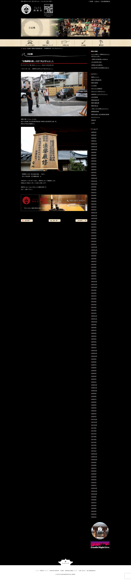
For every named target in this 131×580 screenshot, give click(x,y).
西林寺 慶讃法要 (95, 102)
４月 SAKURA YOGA (96, 62)
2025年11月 (94, 146)
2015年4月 (93, 511)
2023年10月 (94, 218)
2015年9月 (93, 496)
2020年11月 (94, 318)
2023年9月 (93, 221)
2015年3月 (93, 514)
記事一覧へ (54, 220)
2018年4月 (93, 407)
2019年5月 (93, 370)
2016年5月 (93, 474)
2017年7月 (93, 433)
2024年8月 (93, 189)
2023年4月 (93, 235)
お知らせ (97, 1)
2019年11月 (94, 353)
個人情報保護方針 (105, 1)
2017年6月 (93, 436)
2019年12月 (94, 350)
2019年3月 (93, 376)
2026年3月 (93, 135)
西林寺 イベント (36, 65)
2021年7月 (93, 295)
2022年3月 (93, 273)
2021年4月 (93, 304)
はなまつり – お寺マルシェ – (98, 91)
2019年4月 (93, 373)
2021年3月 (93, 307)
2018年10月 (94, 390)
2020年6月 (93, 333)
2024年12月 (94, 178)
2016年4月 (93, 476)
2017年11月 (94, 422)
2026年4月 (93, 132)
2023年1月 (93, 244)
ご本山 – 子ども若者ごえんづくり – (100, 108)
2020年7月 (93, 330)
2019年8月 (93, 362)
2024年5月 (93, 198)
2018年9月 (93, 393)
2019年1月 (93, 382)
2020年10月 (94, 321)
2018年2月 (93, 413)
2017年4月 (93, 442)
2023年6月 (93, 230)
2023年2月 (93, 241)
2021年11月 (94, 284)
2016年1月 (93, 485)
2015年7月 (93, 502)
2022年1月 (93, 278)
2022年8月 (93, 258)
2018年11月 (94, 387)
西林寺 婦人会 (94, 105)
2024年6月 (93, 195)
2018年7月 (93, 399)
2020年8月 (93, 327)
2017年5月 (93, 439)
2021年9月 (93, 290)
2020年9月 (93, 324)
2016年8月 (93, 465)
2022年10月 (94, 252)
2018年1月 (93, 416)
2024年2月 (93, 207)
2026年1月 (93, 140)
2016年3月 (93, 479)
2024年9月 (93, 186)
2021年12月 (94, 281)
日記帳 (91, 1)
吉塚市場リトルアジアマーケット (99, 94)
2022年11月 (94, 250)
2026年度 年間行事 (65, 43)
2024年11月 (94, 181)
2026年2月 (93, 138)
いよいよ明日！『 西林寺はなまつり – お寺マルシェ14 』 (100, 55)
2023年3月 (93, 238)
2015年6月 (93, 505)
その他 (93, 123)
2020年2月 (93, 344)
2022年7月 (93, 261)
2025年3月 (93, 169)
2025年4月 (93, 166)
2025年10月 (94, 149)
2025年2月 (93, 172)
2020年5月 (93, 336)
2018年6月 (93, 402)
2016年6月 (93, 471)
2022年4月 (93, 270)
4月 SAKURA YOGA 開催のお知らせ (100, 67)
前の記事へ (27, 220)
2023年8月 (93, 224)
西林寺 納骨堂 (94, 82)
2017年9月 (93, 428)
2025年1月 (93, 175)
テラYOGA (94, 85)
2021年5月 (93, 301)
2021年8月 (93, 293)
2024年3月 (93, 204)
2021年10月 (94, 287)
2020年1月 (93, 347)
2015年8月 (93, 499)
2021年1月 (93, 313)
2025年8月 (93, 155)
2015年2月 (93, 517)
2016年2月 (93, 482)
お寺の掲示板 (94, 97)
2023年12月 (94, 212)
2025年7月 (93, 158)
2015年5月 (93, 508)
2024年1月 (93, 209)
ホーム (24, 48)
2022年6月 (93, 264)
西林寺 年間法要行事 (37, 48)
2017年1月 (93, 451)
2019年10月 (94, 356)
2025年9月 (93, 152)
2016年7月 (93, 468)
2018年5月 (93, 405)
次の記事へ (81, 220)
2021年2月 (93, 310)
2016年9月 (93, 462)
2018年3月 (93, 410)
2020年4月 (93, 339)
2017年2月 (93, 448)
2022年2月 (93, 275)
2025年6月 (93, 161)
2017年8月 (93, 430)
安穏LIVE (93, 120)
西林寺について (48, 43)
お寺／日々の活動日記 (96, 88)
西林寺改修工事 (95, 100)
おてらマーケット (95, 117)
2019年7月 (93, 364)
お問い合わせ (82, 570)
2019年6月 (93, 367)
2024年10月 (94, 184)
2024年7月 (93, 192)
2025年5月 (93, 163)
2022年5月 (93, 267)
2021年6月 (93, 298)
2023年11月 (94, 215)
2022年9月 (93, 255)
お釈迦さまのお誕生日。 (97, 65)
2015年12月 (94, 488)
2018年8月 (93, 396)
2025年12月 (94, 143)
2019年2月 (93, 379)
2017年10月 (94, 425)
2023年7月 (93, 227)
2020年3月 (93, 341)
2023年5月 (93, 232)
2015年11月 (94, 491)
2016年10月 (94, 459)
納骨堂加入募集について (101, 43)
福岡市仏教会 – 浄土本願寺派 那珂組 (100, 114)
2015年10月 (94, 494)
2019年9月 (93, 359)
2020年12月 (94, 316)
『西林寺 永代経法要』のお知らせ (99, 59)
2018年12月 (94, 385)
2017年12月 (94, 419)
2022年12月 (94, 247)
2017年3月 (93, 445)
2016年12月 (94, 453)
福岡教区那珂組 (95, 111)
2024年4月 (93, 201)
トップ (30, 43)
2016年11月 (94, 456)
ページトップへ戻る (65, 561)
